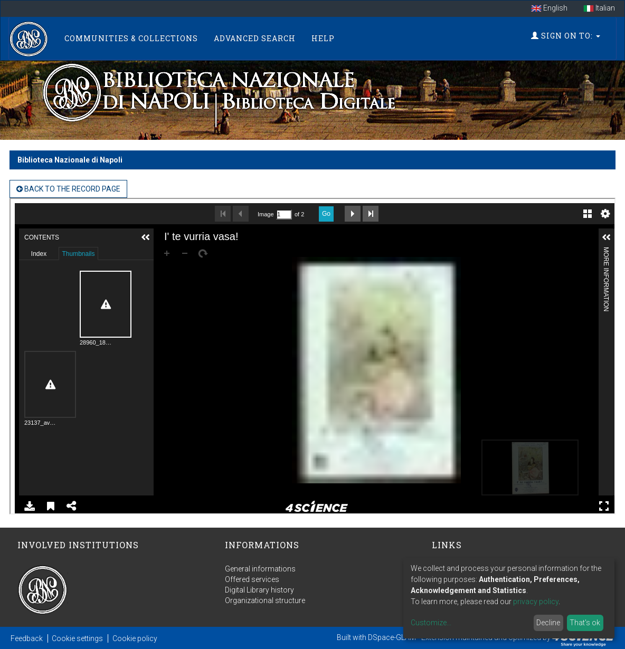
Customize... (431, 622)
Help (323, 38)
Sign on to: (565, 36)
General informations (260, 569)
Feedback (27, 638)
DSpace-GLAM (392, 637)
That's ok (585, 622)
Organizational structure (265, 600)
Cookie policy (134, 638)
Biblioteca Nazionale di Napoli (69, 160)
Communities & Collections (131, 38)
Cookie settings (77, 638)
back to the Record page (68, 189)
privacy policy (535, 601)
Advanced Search (255, 38)
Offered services (252, 579)
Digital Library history (259, 590)
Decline (548, 622)
